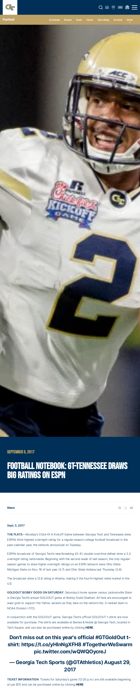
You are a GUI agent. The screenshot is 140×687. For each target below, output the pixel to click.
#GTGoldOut (110, 637)
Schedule (54, 19)
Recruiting (103, 19)
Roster (68, 19)
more (130, 19)
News (90, 19)
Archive (118, 19)
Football (8, 19)
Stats (79, 19)
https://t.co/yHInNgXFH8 (51, 644)
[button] (100, 7)
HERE (89, 627)
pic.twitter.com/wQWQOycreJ (70, 651)
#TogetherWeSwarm (107, 644)
